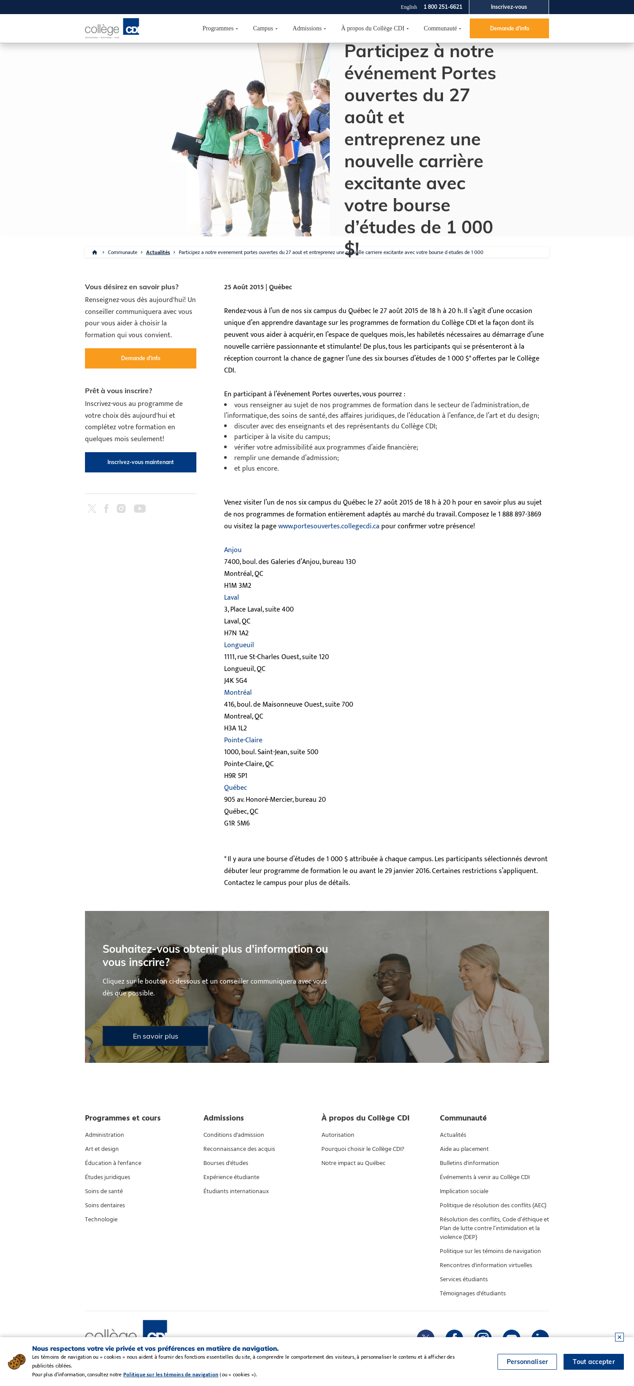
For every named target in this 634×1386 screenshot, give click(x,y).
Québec (235, 788)
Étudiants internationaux (236, 1191)
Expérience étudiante (231, 1177)
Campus (263, 28)
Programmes (218, 28)
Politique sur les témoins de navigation (490, 1251)
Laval (231, 598)
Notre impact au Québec (353, 1163)
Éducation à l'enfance (113, 1163)
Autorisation (337, 1135)
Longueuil (239, 645)
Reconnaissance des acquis (239, 1149)
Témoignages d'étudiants (473, 1293)
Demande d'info (509, 28)
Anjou (233, 550)
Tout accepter (594, 1362)
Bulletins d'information (469, 1163)
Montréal (238, 693)
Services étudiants (464, 1279)
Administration (104, 1135)
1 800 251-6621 (443, 7)
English (409, 7)
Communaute (122, 252)
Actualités (158, 252)
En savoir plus (155, 1036)
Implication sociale (464, 1191)
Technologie (101, 1219)
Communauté (440, 28)
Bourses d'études (225, 1163)
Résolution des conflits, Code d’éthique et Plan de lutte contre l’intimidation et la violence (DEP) (494, 1228)
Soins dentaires (105, 1205)
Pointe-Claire (243, 740)
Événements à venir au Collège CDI (485, 1177)
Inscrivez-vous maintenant (140, 462)
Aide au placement (464, 1149)
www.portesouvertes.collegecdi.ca (329, 526)
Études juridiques (107, 1177)
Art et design (102, 1149)
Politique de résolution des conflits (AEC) (493, 1205)
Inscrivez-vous (509, 7)
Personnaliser (527, 1362)
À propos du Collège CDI (373, 28)
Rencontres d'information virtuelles (486, 1265)
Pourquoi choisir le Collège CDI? (362, 1149)
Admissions (307, 28)
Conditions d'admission (233, 1135)
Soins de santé (104, 1191)
